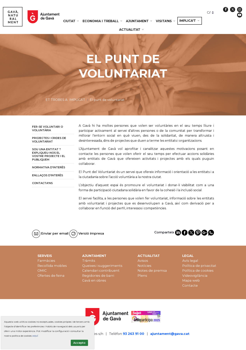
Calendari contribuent (101, 270)
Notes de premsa (152, 270)
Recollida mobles (52, 266)
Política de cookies (198, 270)
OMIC (42, 270)
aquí (35, 335)
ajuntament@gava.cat (169, 334)
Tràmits (88, 261)
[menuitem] (71, 21)
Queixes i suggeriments (102, 266)
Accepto (79, 343)
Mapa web (191, 280)
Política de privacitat (199, 266)
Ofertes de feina (51, 276)
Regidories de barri (98, 276)
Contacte (190, 285)
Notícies (144, 266)
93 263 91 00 (133, 334)
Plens (142, 276)
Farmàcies (46, 261)
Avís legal (190, 261)
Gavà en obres (94, 280)
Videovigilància (195, 276)
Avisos (143, 261)
